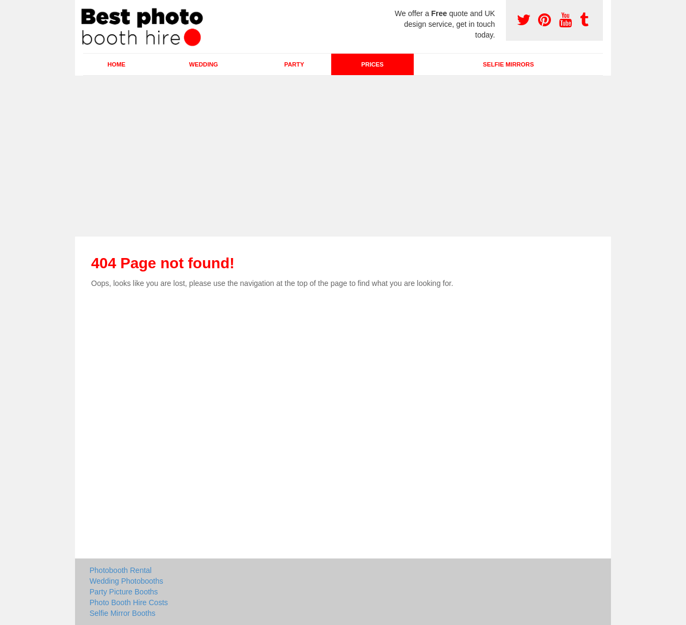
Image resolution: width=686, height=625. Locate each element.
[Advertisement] (343, 156)
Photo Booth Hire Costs (129, 602)
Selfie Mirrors (508, 64)
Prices (372, 64)
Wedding (203, 64)
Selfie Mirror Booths (122, 613)
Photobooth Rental (121, 570)
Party (294, 64)
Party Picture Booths (124, 591)
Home (116, 64)
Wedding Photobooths (126, 581)
